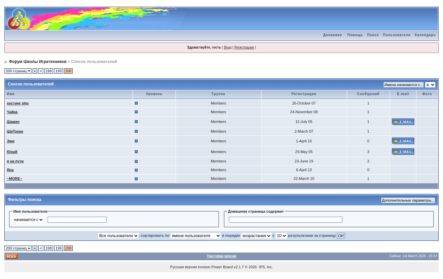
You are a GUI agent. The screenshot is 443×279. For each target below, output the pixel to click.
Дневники (332, 35)
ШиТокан (15, 131)
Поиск (373, 35)
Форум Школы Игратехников (38, 61)
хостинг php (18, 103)
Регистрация (244, 47)
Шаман (13, 122)
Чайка (12, 112)
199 (58, 71)
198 (49, 71)
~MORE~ (14, 179)
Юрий (12, 152)
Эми (10, 141)
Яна (10, 170)
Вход (228, 47)
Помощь (355, 35)
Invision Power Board (215, 267)
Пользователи (397, 35)
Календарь (425, 35)
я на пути (15, 161)
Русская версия (183, 267)
